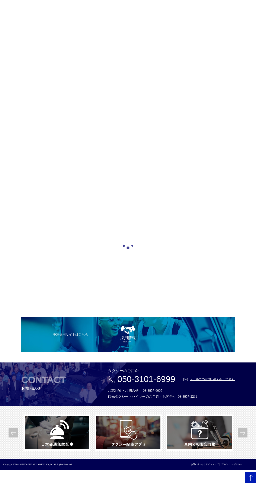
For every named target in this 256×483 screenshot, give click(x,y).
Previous (13, 432)
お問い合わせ (197, 464)
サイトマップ (212, 464)
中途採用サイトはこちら (70, 334)
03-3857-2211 (187, 396)
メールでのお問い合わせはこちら (212, 379)
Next (242, 432)
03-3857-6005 (152, 390)
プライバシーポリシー (231, 464)
